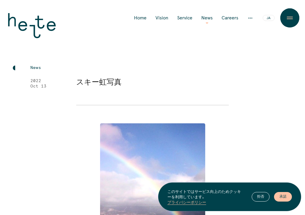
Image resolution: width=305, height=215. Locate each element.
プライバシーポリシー (186, 202)
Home (140, 18)
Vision (161, 18)
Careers (230, 18)
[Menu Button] (290, 18)
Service (184, 18)
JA (268, 18)
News (207, 18)
